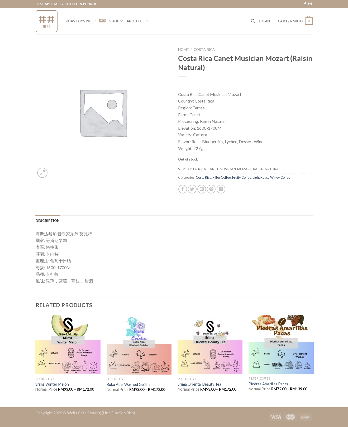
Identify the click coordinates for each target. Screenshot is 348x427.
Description (48, 221)
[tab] (48, 220)
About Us (137, 20)
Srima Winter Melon (52, 384)
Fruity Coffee (241, 177)
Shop (116, 20)
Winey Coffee (280, 177)
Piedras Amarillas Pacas (268, 384)
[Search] (253, 21)
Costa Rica (204, 49)
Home (183, 49)
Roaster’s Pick (81, 20)
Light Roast (261, 177)
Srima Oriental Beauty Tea (199, 384)
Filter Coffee (222, 177)
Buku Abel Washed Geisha (128, 384)
